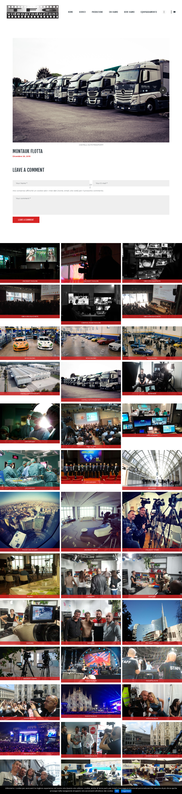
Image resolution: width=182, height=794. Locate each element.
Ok (117, 791)
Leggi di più (126, 791)
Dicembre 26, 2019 (21, 156)
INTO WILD (18, 90)
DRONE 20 (166, 90)
